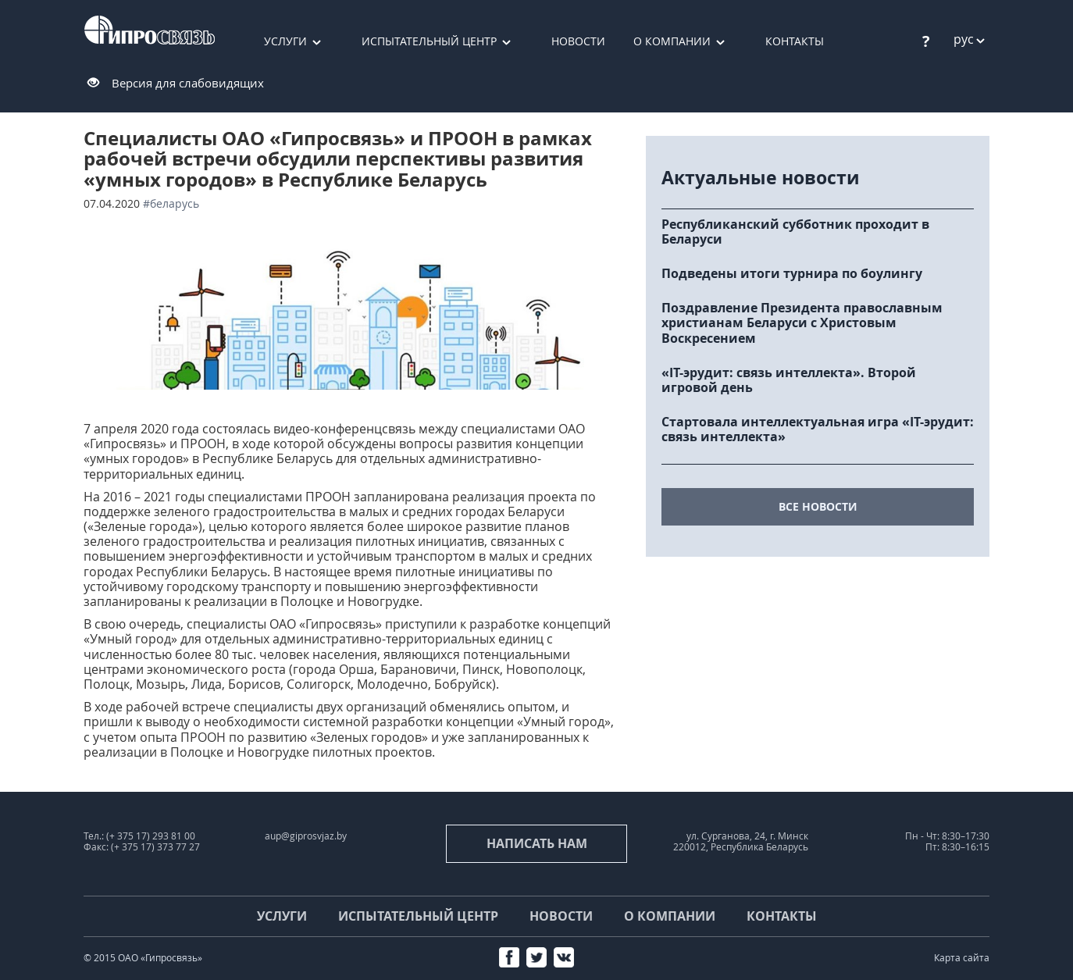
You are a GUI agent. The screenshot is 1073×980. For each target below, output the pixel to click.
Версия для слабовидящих (188, 83)
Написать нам (537, 843)
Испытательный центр (429, 41)
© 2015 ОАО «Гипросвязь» (143, 957)
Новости (578, 41)
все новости (818, 506)
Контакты (794, 41)
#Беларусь (171, 203)
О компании (672, 41)
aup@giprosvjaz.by (306, 836)
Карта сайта (961, 957)
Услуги (285, 41)
